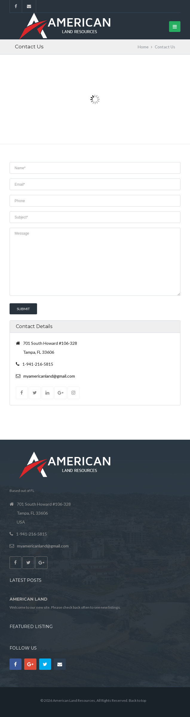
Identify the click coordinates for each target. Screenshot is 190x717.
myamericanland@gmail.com (49, 375)
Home (143, 46)
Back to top (137, 700)
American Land (29, 599)
